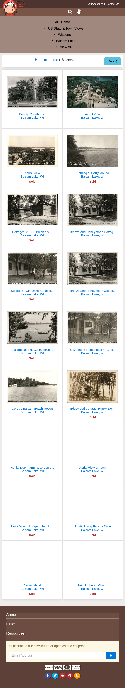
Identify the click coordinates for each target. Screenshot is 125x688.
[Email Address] (57, 655)
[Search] (70, 11)
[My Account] (79, 11)
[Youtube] (62, 675)
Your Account (95, 3)
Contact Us (112, 3)
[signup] (111, 655)
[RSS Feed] (77, 675)
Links (10, 624)
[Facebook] (47, 675)
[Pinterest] (69, 675)
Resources (15, 633)
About (11, 615)
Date (112, 61)
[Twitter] (55, 675)
